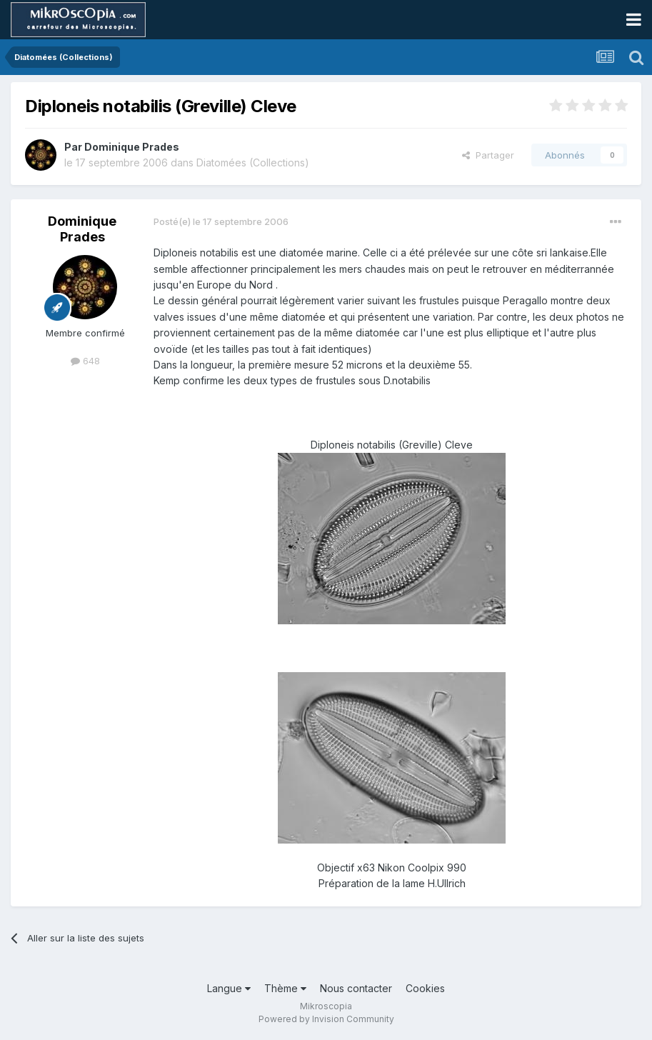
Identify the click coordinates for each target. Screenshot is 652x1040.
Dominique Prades (131, 147)
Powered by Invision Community (326, 1019)
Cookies (425, 988)
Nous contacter (356, 988)
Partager (488, 155)
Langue (229, 988)
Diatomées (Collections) (252, 162)
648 (85, 360)
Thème (285, 988)
